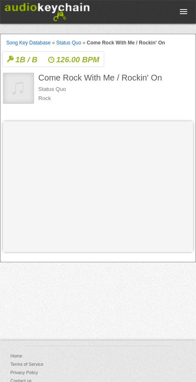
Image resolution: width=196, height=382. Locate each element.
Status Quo (68, 43)
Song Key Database (28, 43)
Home (16, 355)
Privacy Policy (24, 372)
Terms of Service (26, 364)
